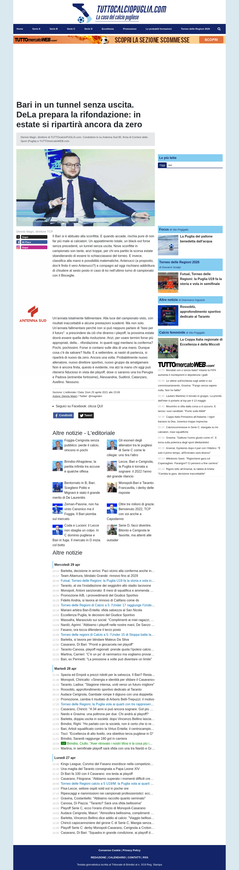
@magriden (95, 396)
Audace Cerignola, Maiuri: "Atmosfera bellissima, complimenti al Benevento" (116, 813)
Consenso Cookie (109, 850)
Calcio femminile (172, 332)
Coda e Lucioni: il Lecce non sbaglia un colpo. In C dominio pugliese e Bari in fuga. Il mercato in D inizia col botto (76, 535)
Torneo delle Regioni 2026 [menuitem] (195, 29)
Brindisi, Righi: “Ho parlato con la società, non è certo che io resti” (108, 724)
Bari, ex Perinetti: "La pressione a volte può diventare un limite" (106, 659)
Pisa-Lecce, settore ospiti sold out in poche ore (95, 788)
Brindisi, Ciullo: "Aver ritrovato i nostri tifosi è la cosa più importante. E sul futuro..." (123, 743)
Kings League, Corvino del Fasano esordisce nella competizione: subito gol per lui (120, 764)
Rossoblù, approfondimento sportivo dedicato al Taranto (101, 689)
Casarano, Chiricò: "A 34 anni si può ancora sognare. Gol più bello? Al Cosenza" (119, 709)
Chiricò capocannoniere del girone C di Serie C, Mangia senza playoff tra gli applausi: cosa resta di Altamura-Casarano (147, 823)
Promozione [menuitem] (129, 29)
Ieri (170, 165)
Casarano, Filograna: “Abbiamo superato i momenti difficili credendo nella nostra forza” (123, 778)
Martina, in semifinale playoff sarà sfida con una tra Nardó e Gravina (110, 748)
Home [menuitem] (20, 29)
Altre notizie (168, 300)
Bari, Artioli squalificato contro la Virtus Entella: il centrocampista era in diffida (116, 728)
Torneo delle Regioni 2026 (179, 262)
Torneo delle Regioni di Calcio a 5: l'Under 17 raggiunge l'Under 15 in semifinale (118, 605)
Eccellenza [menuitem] (108, 29)
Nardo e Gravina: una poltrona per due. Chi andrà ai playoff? (105, 714)
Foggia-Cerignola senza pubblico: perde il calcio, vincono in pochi (81, 445)
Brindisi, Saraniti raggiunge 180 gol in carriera (94, 738)
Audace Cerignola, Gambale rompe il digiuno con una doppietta (107, 694)
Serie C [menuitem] (71, 29)
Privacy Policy (132, 850)
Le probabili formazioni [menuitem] (159, 29)
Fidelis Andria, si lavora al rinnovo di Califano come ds (100, 600)
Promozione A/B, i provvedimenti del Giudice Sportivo (99, 595)
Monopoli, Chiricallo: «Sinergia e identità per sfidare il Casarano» (108, 679)
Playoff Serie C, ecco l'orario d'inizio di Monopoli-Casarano (103, 808)
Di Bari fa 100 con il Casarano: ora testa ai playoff (97, 773)
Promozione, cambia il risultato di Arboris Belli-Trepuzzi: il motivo (107, 699)
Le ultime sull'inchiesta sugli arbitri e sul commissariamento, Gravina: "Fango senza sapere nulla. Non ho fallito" (187, 385)
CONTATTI (134, 857)
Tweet (86, 415)
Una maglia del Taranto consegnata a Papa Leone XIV (100, 769)
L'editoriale (69, 392)
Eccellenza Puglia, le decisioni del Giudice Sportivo (98, 615)
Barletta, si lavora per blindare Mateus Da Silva (95, 639)
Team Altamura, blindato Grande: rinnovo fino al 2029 (99, 575)
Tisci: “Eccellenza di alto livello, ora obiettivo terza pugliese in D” (107, 733)
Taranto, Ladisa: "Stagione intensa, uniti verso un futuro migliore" (107, 684)
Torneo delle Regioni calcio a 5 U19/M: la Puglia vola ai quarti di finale (111, 783)
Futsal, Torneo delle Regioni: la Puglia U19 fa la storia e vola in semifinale (114, 580)
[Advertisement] (190, 125)
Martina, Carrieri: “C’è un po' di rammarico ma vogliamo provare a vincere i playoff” (120, 654)
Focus (164, 229)
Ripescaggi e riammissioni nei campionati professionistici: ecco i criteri (111, 793)
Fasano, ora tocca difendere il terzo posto (91, 629)
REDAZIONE (98, 857)
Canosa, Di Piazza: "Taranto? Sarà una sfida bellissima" (101, 803)
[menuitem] (219, 29)
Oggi (162, 165)
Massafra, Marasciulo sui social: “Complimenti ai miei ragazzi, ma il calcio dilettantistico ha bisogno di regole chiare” (144, 620)
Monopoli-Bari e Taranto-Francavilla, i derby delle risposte (136, 487)
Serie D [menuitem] (88, 29)
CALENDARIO (117, 857)
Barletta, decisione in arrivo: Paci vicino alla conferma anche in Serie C (112, 571)
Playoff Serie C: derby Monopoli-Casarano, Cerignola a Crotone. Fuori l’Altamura (119, 827)
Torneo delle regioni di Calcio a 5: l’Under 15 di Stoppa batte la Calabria (112, 634)
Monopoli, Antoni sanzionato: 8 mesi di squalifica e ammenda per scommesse (117, 590)
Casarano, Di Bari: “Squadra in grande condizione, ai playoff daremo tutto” (114, 832)
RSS (145, 857)
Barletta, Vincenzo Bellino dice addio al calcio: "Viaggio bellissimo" (109, 818)
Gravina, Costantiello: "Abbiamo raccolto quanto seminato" (103, 798)
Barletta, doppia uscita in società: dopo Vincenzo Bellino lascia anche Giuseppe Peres (123, 719)
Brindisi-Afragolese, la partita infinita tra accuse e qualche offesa (82, 466)
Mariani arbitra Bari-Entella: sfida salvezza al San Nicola (101, 610)
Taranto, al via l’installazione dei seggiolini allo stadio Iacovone (106, 585)
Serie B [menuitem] (54, 29)
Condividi (63, 415)
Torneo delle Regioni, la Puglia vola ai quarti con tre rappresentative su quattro (117, 704)
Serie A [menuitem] (36, 29)
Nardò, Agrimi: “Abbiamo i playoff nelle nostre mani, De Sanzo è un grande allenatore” (123, 625)
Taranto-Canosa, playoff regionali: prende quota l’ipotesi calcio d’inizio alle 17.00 (119, 649)
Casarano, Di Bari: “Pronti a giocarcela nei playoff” (97, 644)
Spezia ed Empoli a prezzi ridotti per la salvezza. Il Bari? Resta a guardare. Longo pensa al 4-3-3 (131, 674)
